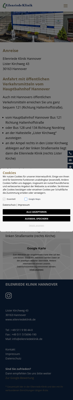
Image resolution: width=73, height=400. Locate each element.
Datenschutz (9, 204)
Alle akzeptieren (36, 211)
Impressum (24, 204)
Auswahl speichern (36, 218)
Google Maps (34, 199)
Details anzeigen (36, 225)
